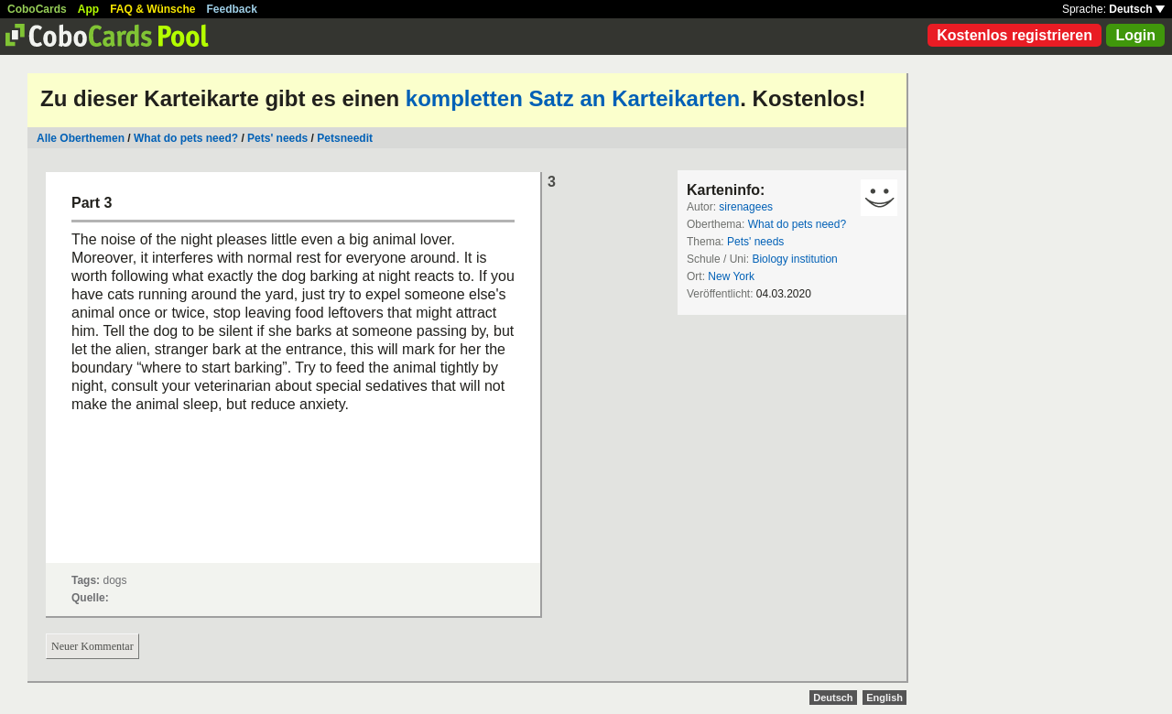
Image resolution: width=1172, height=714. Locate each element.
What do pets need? (186, 138)
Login (1135, 35)
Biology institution (794, 259)
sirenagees (746, 206)
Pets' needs (277, 138)
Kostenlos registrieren (1014, 35)
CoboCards (37, 9)
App (88, 9)
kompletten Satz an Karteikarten (573, 98)
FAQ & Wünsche (152, 9)
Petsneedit (345, 138)
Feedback (232, 9)
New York (731, 276)
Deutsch (1137, 9)
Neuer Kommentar (92, 646)
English (884, 697)
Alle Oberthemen (81, 138)
